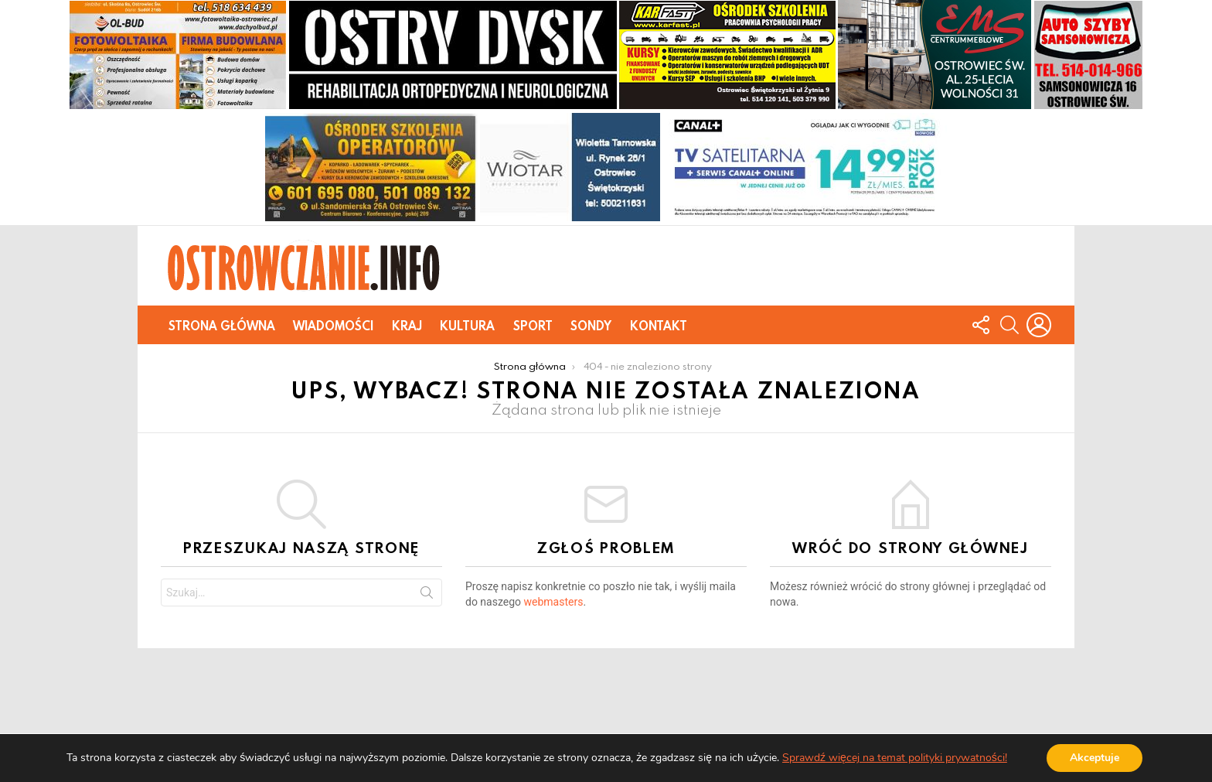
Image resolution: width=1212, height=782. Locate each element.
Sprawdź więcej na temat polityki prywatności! (894, 757)
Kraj (407, 325)
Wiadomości (333, 325)
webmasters (554, 602)
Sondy (590, 325)
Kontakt (658, 325)
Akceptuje (1094, 757)
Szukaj (426, 596)
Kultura (467, 325)
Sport (533, 325)
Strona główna (222, 325)
